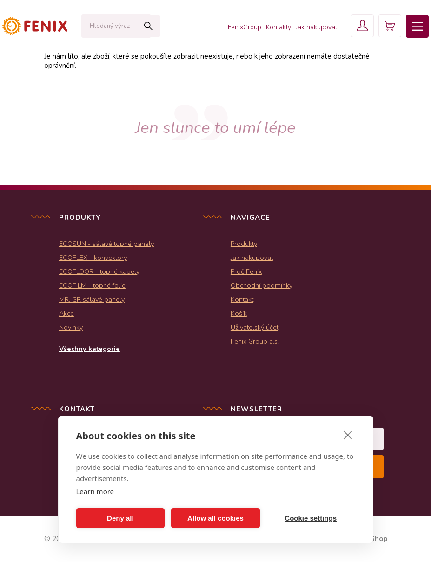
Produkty (244, 243)
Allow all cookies (215, 518)
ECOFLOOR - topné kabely (99, 271)
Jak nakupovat (315, 27)
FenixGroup (243, 27)
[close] (348, 434)
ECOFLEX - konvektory (93, 257)
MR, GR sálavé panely (92, 299)
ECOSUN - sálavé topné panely (106, 243)
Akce (66, 313)
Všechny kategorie (89, 348)
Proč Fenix (246, 271)
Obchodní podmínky (261, 285)
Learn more (95, 491)
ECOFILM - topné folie (92, 285)
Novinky (71, 327)
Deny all (120, 518)
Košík (239, 313)
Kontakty (277, 27)
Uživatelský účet (254, 327)
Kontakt (242, 299)
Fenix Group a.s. (255, 341)
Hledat (141, 26)
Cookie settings (311, 518)
